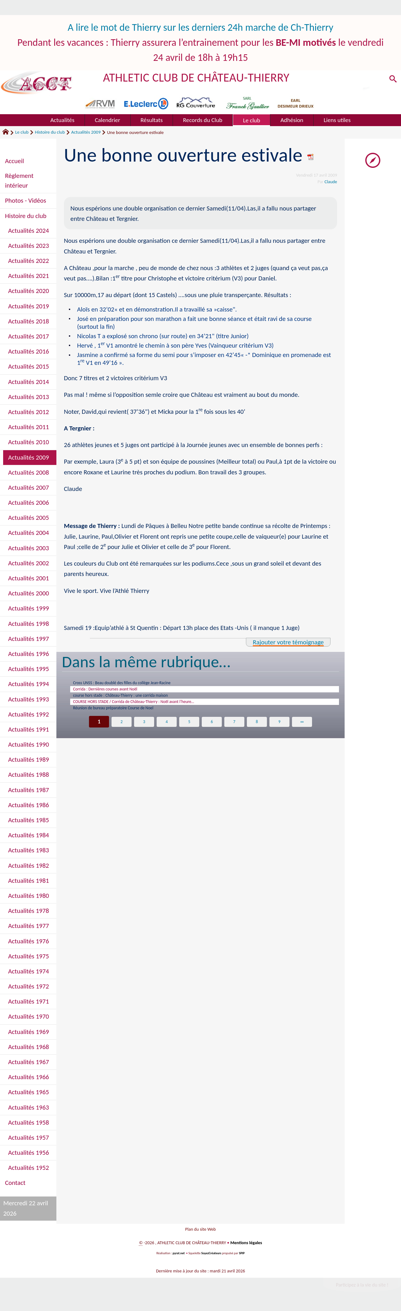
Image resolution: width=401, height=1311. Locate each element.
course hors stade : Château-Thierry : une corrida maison (137, 700)
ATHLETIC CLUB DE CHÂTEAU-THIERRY (196, 77)
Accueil (14, 161)
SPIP (242, 1257)
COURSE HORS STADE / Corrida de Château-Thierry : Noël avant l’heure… (154, 709)
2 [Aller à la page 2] (121, 731)
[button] (392, 80)
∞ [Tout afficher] (301, 731)
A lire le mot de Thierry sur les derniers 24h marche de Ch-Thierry (200, 27)
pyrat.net (179, 1257)
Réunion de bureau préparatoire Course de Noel (127, 717)
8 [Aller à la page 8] (256, 731)
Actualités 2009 (86, 132)
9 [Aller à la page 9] (279, 731)
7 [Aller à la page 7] (234, 731)
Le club (22, 132)
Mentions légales (246, 1246)
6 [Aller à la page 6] (212, 731)
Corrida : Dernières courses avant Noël (116, 692)
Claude (331, 181)
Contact (15, 1183)
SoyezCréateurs (211, 1257)
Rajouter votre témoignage (288, 642)
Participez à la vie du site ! (362, 1289)
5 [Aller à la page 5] (189, 731)
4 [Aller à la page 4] (166, 731)
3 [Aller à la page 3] (144, 731)
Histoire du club (50, 132)
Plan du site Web (200, 1230)
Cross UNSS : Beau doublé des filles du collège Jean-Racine (139, 683)
